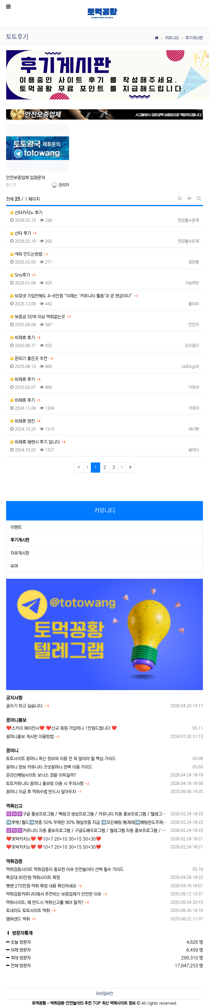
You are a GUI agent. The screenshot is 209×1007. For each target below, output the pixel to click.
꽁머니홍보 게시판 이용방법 (30, 736)
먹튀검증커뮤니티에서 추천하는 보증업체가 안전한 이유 (53, 894)
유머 (14, 566)
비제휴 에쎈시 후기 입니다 (35, 442)
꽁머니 (12, 750)
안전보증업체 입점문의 (25, 177)
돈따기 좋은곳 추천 (28, 358)
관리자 (60, 185)
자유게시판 (19, 553)
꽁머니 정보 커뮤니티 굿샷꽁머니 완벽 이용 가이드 (49, 767)
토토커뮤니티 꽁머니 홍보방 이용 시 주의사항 (45, 783)
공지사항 (14, 698)
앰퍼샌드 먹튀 (18, 919)
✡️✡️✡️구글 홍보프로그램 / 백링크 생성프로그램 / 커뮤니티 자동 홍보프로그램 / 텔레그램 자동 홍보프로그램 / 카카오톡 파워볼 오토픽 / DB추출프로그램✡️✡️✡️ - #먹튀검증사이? (87, 814)
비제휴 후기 (22, 379)
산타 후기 (20, 233)
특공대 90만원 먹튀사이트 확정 (33, 877)
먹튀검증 (14, 861)
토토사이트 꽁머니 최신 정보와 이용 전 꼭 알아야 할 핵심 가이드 (61, 758)
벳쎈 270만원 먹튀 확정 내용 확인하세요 (41, 885)
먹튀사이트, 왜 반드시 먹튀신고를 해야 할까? (44, 902)
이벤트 (16, 527)
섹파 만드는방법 (26, 254)
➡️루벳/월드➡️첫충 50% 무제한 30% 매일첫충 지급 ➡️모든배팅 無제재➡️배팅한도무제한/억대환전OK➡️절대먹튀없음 (87, 822)
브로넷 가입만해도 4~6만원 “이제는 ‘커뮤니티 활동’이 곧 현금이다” (71, 295)
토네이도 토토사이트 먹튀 (28, 910)
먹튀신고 (14, 806)
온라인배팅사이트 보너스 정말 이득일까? (41, 775)
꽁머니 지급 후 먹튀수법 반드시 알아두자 (41, 791)
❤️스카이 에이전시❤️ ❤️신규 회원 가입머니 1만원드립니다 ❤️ (61, 728)
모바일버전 (104, 993)
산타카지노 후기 (26, 212)
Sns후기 (20, 275)
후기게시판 (194, 38)
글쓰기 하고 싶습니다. (25, 705)
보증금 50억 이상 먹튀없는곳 (37, 316)
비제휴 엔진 (22, 421)
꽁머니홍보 (16, 720)
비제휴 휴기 (22, 337)
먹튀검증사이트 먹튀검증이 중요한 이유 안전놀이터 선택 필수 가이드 (65, 869)
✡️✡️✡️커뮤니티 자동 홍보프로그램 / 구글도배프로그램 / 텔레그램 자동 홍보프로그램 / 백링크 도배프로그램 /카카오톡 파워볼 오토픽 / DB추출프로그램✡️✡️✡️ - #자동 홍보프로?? (87, 830)
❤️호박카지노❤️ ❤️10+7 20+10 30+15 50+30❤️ (53, 839)
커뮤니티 (172, 38)
